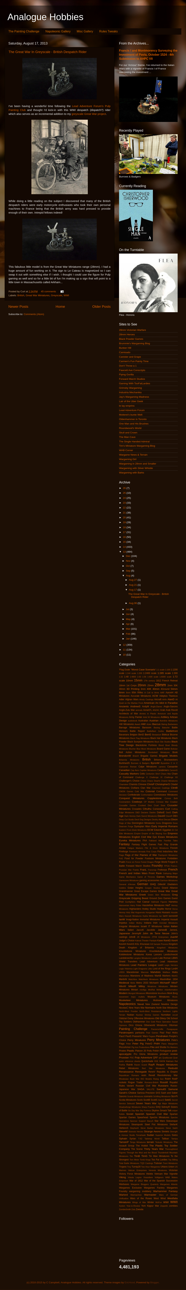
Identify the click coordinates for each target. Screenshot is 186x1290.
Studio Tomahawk (137, 1135)
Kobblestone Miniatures (131, 954)
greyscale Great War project (89, 113)
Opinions (123, 1025)
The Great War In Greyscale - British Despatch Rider (47, 52)
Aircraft (157, 699)
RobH (168, 1079)
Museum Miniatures (158, 996)
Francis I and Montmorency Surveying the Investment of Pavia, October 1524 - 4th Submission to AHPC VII (148, 54)
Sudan (150, 1135)
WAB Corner (126, 450)
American (149, 703)
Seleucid (131, 1103)
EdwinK (158, 830)
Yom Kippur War (150, 1206)
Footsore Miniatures (155, 858)
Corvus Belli (171, 798)
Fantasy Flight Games (144, 844)
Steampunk (137, 1124)
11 (124, 649)
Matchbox (133, 979)
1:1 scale (160, 670)
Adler (121, 699)
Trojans (122, 1166)
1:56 (144, 677)
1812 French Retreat (167, 680)
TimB (137, 1156)
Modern (123, 993)
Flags (121, 855)
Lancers (158, 954)
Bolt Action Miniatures (132, 752)
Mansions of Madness (141, 975)
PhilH (157, 1043)
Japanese (124, 933)
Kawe (160, 940)
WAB (167, 1177)
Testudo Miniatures (164, 1142)
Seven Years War (146, 1103)
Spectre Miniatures (159, 1117)
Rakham (170, 1061)
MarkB (158, 975)
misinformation (171, 990)
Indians (147, 923)
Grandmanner (126, 891)
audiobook (132, 721)
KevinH (122, 944)
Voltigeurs (159, 1177)
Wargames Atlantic (169, 1184)
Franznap (152, 870)
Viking (122, 1177)
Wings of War (139, 1202)
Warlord (123, 1194)
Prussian (124, 1057)
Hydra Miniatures (150, 916)
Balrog (164, 724)
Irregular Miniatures (129, 926)
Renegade (141, 1071)
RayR (151, 1064)
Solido (122, 1114)
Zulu (133, 1209)
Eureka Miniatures (130, 840)
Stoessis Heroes (136, 1131)
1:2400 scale (149, 673)
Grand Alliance (170, 888)
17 (124, 532)
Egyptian (167, 830)
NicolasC (123, 1007)
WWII (174, 1202)
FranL (143, 869)
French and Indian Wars (133, 873)
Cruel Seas (159, 805)
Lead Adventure (148, 961)
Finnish (174, 848)
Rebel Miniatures (129, 1068)
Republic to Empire (167, 1072)
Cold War (139, 791)
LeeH (160, 965)
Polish (156, 1050)
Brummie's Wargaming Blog (134, 343)
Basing (157, 727)
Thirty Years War (154, 1149)
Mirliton (159, 990)
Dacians (144, 812)
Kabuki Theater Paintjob (146, 940)
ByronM (155, 763)
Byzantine (165, 763)
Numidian (166, 1015)
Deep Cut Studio (126, 819)
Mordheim (162, 993)
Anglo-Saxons (170, 706)
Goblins (122, 888)
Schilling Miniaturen (162, 1096)
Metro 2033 (142, 983)
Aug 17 (133, 589)
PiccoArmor (125, 1047)
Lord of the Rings (162, 968)
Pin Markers (172, 1047)
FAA (145, 840)
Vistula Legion (135, 1177)
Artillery (165, 717)
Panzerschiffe (157, 1029)
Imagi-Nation (132, 919)
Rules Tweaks (108, 31)
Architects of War (128, 713)
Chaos (143, 781)
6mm (122, 692)
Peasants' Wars (140, 1036)
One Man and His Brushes (133, 423)
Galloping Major (170, 873)
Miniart (134, 989)
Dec (128, 556)
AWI (143, 724)
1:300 (175, 673)
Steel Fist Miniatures (156, 1124)
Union (171, 1166)
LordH (174, 968)
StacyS (150, 1121)
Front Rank (155, 873)
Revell (152, 1075)
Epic (155, 837)
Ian (160, 916)
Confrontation (147, 795)
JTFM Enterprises (160, 937)
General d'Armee (127, 884)
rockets (122, 1082)
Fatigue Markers (135, 848)
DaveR (169, 816)
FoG (121, 858)
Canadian (124, 770)
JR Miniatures (143, 937)
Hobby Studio (149, 909)
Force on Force (133, 862)
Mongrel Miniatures (136, 993)
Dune (175, 823)
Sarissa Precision (146, 1093)
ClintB (174, 787)
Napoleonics (127, 1004)
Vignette (173, 1174)
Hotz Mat (130, 912)
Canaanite (172, 766)
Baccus (156, 724)
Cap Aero (135, 770)
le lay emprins (126, 405)
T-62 (140, 1139)
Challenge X (141, 777)
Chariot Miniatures (169, 781)
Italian (166, 926)
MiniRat (151, 990)
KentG (167, 940)
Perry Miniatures (158, 1039)
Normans (150, 1007)
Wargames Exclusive (130, 1187)
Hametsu (173, 902)
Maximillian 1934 (169, 979)
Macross (145, 972)
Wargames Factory (154, 1187)
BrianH (136, 756)
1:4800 (133, 677)
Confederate (134, 794)
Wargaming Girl (127, 459)
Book (175, 752)
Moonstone (151, 993)
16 (124, 537)
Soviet (129, 1114)
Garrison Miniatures (169, 880)
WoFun (158, 1202)
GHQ (153, 884)
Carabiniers (163, 770)
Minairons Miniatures (157, 986)
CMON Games (126, 791)
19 (124, 522)
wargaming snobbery (140, 1191)
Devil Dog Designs (143, 819)
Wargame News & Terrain (133, 454)
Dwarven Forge (126, 826)
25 (124, 492)
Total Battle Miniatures (129, 1163)
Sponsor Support (138, 1121)
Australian (143, 720)
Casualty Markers (129, 773)
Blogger (154, 1282)
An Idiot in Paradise (166, 703)
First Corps (151, 851)
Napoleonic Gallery (57, 31)
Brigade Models (168, 755)
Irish (155, 923)
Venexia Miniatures (158, 1170)
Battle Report (137, 731)
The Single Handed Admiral (134, 441)
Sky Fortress (145, 1110)
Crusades (137, 809)
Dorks (158, 823)
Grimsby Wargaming (130, 387)
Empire (137, 833)
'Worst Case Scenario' (143, 669)
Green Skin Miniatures (159, 895)
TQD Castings (146, 1163)
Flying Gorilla (126, 374)
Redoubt (173, 1068)
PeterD (148, 1043)
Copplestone (154, 798)
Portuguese (165, 1050)
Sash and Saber (169, 1093)
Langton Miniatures (142, 958)
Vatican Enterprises (137, 1170)
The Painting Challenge (23, 31)
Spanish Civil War (157, 1114)
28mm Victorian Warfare (132, 330)
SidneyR (165, 1107)
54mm (174, 689)
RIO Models (146, 1079)
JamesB (162, 929)
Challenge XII (171, 777)
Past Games (152, 1033)
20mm (142, 685)
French (173, 869)
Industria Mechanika (130, 392)
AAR (162, 692)
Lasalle (154, 958)
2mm (170, 685)
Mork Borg (172, 993)
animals (139, 710)
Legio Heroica (171, 965)
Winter (150, 1202)
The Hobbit (142, 1145)
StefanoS (123, 1128)
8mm (128, 692)
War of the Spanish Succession (161, 1180)
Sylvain (123, 1138)
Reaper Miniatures (167, 1064)
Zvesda (139, 1209)
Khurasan (145, 944)
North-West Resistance (150, 1011)
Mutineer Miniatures (165, 1000)
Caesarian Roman (128, 767)
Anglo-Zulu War (127, 710)
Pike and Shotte (158, 1047)
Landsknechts (126, 958)
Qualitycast (167, 1058)
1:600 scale (152, 677)
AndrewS (135, 706)
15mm (138, 680)
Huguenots (140, 912)
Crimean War (162, 802)
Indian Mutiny (135, 923)
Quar (175, 1058)
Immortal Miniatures (150, 919)
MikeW (122, 986)
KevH (174, 940)
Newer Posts (18, 306)
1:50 (139, 677)
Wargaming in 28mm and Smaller (137, 463)
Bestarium (156, 735)
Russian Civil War (146, 1085)
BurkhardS (124, 763)
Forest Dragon (147, 862)
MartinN (123, 979)
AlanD (171, 699)
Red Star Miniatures (153, 1068)
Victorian (173, 1170)
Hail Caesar (143, 902)
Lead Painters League (144, 965)
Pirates (122, 1050)
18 (124, 527)
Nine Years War (137, 1007)
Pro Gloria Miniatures (146, 1054)
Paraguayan (172, 1029)
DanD (168, 812)
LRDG (122, 972)
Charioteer (123, 784)
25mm (150, 685)
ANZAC (156, 710)
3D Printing (133, 689)
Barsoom (146, 727)
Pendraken (162, 1036)
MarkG (175, 976)
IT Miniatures (155, 926)
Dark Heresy (130, 816)
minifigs (143, 990)
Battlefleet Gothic (155, 731)
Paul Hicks (172, 1032)
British (20, 295)
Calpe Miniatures (147, 766)
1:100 (167, 670)
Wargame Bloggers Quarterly (145, 1184)
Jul (128, 609)
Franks (136, 870)
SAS (158, 1093)
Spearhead (142, 1117)
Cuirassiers (158, 809)
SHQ (158, 1107)
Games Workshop (167, 876)
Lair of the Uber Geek (131, 401)
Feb (128, 633)
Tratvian (158, 1163)
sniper (175, 1110)
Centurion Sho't (153, 774)
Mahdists (155, 972)
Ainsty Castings (146, 699)
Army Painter (135, 717)
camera (162, 767)
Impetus (123, 923)
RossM (164, 1082)
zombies (173, 1206)
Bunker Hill (125, 347)
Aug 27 (133, 579)
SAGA (140, 1089)
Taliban (165, 1138)
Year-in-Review (133, 1206)
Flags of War (132, 855)
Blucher (132, 749)
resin (143, 1075)
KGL (137, 944)
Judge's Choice (126, 940)
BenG (148, 734)
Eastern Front (125, 830)
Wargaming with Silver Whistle (136, 468)
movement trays (127, 997)
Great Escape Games (145, 891)
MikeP (174, 983)
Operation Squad (170, 1022)
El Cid (175, 830)
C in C (174, 763)
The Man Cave (127, 437)
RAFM (162, 1061)
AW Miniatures (126, 724)
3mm (143, 689)
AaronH (169, 692)
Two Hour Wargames (150, 1167)
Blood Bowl (164, 745)
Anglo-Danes (156, 706)
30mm (122, 689)
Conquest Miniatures (131, 798)
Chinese (142, 784)
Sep (128, 570)
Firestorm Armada (137, 851)
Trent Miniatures (170, 1163)
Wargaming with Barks (131, 472)
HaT (168, 905)
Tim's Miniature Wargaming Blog (137, 445)
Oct (128, 565)
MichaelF (165, 982)
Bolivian (174, 749)
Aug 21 (133, 584)
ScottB (146, 1100)
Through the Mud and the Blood (142, 1152)
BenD (141, 734)
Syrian (132, 1138)
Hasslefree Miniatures (153, 905)
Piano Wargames (169, 1044)
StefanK (174, 1124)
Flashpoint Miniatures (168, 855)
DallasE (161, 812)
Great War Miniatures (37, 295)
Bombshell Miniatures (159, 752)
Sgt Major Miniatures (168, 1103)
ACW (155, 695)
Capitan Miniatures (148, 770)
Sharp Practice (148, 1107)
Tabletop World (152, 1139)
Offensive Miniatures (144, 1018)
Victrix (149, 1173)
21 (124, 512)
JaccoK (140, 930)
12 (124, 644)
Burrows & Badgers (140, 763)
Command (161, 791)
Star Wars (159, 1121)
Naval (140, 1004)
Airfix (164, 699)
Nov (128, 560)
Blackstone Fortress (146, 745)
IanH (165, 916)
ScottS (154, 1100)
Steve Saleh (172, 1128)
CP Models (149, 802)
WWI (66, 295)
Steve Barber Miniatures (152, 1128)
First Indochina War (167, 851)
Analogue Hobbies (45, 17)
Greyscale (56, 295)
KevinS (130, 944)
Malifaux (166, 972)
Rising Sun (158, 1079)
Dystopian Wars (142, 826)
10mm (129, 680)
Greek (142, 894)
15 (124, 541)
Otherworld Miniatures (155, 1025)
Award (137, 724)
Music (175, 997)
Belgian (134, 734)
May (128, 619)
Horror (168, 909)
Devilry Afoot (157, 819)
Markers (166, 975)
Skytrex (155, 1110)
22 (124, 507)
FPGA (166, 866)
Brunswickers (171, 759)
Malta (175, 972)
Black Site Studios (162, 742)
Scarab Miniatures (135, 1096)
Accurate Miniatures (141, 696)
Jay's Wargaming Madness (134, 396)
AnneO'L (147, 710)
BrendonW (125, 755)
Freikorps (162, 870)
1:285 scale (164, 673)
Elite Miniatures (126, 833)
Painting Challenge (133, 1028)
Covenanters (124, 802)
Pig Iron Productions (140, 1047)
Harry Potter (135, 905)
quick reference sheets (129, 1061)
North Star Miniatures (167, 1007)
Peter (128, 1044)
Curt (167, 808)
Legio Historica (125, 969)
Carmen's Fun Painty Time (134, 361)
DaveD (161, 816)
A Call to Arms (151, 692)
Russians (163, 1085)
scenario (148, 1096)
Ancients (124, 706)
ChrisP (151, 784)
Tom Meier (134, 1160)
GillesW (162, 884)
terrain (150, 1142)
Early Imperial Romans (164, 826)
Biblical (165, 734)
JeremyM (136, 933)
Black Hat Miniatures (160, 738)
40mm (156, 689)
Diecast (167, 819)
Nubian (130, 1015)
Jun (128, 614)
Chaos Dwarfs (153, 781)
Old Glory (160, 1018)
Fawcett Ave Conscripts (132, 370)
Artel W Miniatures (151, 717)
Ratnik (129, 1064)
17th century (149, 681)
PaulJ (122, 1036)
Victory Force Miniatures (132, 1174)
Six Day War (133, 1110)
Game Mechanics (127, 877)
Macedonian (133, 972)
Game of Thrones (146, 877)
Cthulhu (147, 808)
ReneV (151, 1072)
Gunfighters (130, 902)
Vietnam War (161, 1174)
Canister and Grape (130, 356)
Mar (128, 628)
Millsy (142, 986)
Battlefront (172, 731)
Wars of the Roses (141, 1198)
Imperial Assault (169, 919)
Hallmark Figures (159, 902)
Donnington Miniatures (143, 823)
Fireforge (123, 851)
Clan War (146, 788)
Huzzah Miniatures (133, 916)
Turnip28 (136, 1166)
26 (124, 488)
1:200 (139, 673)
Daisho (152, 812)
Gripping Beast (139, 898)
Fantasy (124, 844)
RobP (175, 1079)
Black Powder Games (131, 339)
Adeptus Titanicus (168, 696)
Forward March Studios (132, 379)
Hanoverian (124, 905)
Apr (128, 624)
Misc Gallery (85, 31)
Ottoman (173, 1025)
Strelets (165, 1131)
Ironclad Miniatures (168, 923)
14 (124, 546)
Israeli (144, 926)
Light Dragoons (140, 969)
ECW (150, 829)
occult (175, 1015)
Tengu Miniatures (138, 1142)
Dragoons (167, 823)
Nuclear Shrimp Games (147, 1015)
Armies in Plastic (148, 713)
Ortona (138, 1025)
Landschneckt (171, 954)
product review (169, 1054)
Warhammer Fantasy (165, 1191)
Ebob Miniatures (139, 830)
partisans (139, 1032)
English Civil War (141, 837)
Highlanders (135, 909)
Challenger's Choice (129, 781)
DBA (175, 816)
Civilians (135, 788)
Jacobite (151, 930)
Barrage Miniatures (129, 727)
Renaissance (126, 1071)
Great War (164, 891)
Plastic (130, 1050)
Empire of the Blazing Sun (154, 833)
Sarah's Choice (127, 1092)
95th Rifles (137, 692)
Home (60, 306)
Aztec (149, 724)
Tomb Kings (145, 1160)
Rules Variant (126, 1085)
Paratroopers (126, 1032)
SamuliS (161, 1089)
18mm (122, 685)
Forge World (161, 862)
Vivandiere (148, 1177)
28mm (160, 685)
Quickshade (147, 1061)
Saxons (123, 1096)
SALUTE (150, 1089)
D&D (137, 812)
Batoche (166, 727)
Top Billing (173, 1160)
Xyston (122, 1206)
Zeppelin (164, 1206)
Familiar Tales (171, 840)
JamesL (174, 930)
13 (124, 551)
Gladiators (172, 884)
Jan (128, 638)
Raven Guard (140, 1065)
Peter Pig (138, 1043)
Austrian (154, 720)
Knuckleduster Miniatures (163, 951)
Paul (162, 1032)
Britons (157, 759)
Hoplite (160, 909)
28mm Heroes (127, 334)
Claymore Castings (161, 788)
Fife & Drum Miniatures (157, 848)
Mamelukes (124, 976)
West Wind (160, 1198)
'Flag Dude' (124, 669)
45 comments (48, 291)
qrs (160, 1058)
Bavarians (124, 734)
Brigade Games (149, 756)
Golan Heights (135, 888)
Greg (175, 894)
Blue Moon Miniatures (146, 749)
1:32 (121, 677)
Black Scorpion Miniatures (140, 741)
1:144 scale (130, 673)
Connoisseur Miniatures (166, 794)
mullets (141, 997)
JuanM (174, 937)
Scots (140, 1100)
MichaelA (154, 983)
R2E (156, 1061)
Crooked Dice (145, 805)
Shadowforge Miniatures (130, 1107)
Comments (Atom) (34, 314)
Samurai (173, 1089)
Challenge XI (156, 777)
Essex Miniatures (168, 837)
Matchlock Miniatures (148, 979)
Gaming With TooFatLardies (134, 383)
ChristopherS (162, 784)
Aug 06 (133, 603)
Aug (128, 575)
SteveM (123, 1131)
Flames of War (148, 855)
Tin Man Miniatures (159, 1156)
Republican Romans (129, 1075)
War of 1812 (136, 1180)
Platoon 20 (140, 1050)
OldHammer (139, 1021)
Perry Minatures (136, 1040)
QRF (155, 1057)
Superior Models (163, 1135)
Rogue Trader (135, 1082)
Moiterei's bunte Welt (130, 414)
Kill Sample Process (159, 944)
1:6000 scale (166, 677)
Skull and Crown (128, 432)
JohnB (132, 937)
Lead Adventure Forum (132, 410)
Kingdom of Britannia (141, 947)
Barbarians (173, 724)
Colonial (150, 791)
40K (149, 689)
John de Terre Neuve (156, 933)
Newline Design (169, 1004)
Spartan (174, 1114)
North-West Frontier (128, 1011)
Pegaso (152, 1036)
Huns (158, 912)
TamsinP (124, 1142)
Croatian (174, 802)
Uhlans (164, 1166)
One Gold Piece (153, 1022)
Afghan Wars (131, 699)
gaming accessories (149, 880)
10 (124, 654)
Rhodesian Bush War (129, 1079)
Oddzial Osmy (126, 1018)
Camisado (124, 352)
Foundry (157, 865)
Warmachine (136, 1195)
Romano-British (151, 1082)
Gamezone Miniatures (129, 880)
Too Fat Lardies (159, 1159)
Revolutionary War (167, 1075)
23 (124, 502)
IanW (122, 919)
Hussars (166, 912)
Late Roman (164, 958)
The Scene (137, 1149)
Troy (129, 1167)
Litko (150, 969)
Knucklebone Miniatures (132, 951)
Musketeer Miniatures (133, 1000)
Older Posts (101, 306)
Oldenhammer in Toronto (133, 419)
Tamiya (174, 1139)
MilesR (132, 986)
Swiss (175, 1135)
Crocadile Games (127, 805)
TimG (144, 1156)
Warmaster (150, 1194)
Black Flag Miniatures (140, 738)
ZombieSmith (125, 1209)
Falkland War (155, 840)
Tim (131, 1156)
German (142, 884)
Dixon (174, 819)
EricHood (129, 1282)
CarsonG (174, 770)
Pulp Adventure (143, 1057)
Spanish (139, 1114)
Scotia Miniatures (127, 1100)
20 (124, 517)
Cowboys (137, 801)
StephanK (134, 1128)
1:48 (126, 676)
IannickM (173, 916)
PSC (132, 1058)
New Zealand (152, 1004)
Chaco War (166, 774)
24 (124, 498)
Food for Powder (133, 858)
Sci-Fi (174, 1096)
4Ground (165, 689)
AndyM (145, 706)
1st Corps (131, 685)
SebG (168, 1099)
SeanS (161, 1100)
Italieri (131, 930)
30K (176, 685)
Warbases (124, 1184)
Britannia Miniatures (129, 760)
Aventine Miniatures (169, 721)
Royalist (174, 1082)
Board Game (163, 748)
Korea (149, 954)
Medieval (124, 982)
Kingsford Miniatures (167, 948)
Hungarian (150, 912)
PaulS (128, 1036)
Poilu (149, 1050)
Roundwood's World (130, 428)
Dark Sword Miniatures (146, 816)
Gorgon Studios (152, 888)
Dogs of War (125, 823)
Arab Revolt (172, 710)
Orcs (131, 1025)
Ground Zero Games (160, 898)
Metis (132, 983)
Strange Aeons (152, 1131)
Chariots (133, 784)
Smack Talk (165, 1110)
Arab (162, 710)
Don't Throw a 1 (128, 365)
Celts (142, 773)
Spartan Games (127, 1117)
